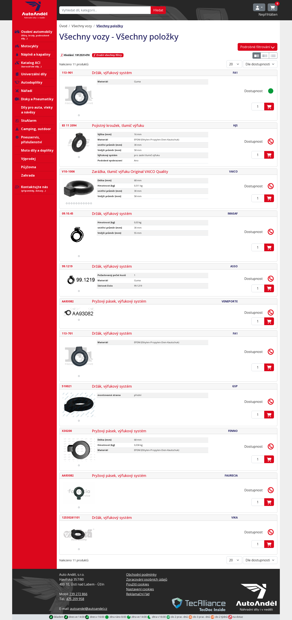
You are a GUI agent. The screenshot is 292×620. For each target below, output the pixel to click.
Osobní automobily (34, 34)
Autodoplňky (28, 82)
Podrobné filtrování (257, 47)
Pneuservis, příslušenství (28, 139)
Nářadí (23, 90)
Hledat (158, 10)
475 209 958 (75, 599)
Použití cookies (137, 584)
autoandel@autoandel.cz (88, 608)
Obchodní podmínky (141, 574)
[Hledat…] (105, 10)
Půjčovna (28, 167)
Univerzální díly (30, 74)
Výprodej (28, 158)
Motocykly (26, 46)
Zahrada (28, 175)
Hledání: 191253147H (75, 55)
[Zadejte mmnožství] (257, 106)
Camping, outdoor (33, 129)
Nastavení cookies (140, 589)
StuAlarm (25, 120)
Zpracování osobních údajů (146, 579)
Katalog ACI (34, 64)
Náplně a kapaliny (32, 54)
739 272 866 (78, 594)
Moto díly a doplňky (37, 150)
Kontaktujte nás (34, 188)
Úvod (63, 26)
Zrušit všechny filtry (107, 55)
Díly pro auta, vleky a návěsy (37, 109)
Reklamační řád (137, 594)
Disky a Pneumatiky (34, 99)
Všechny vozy (82, 26)
